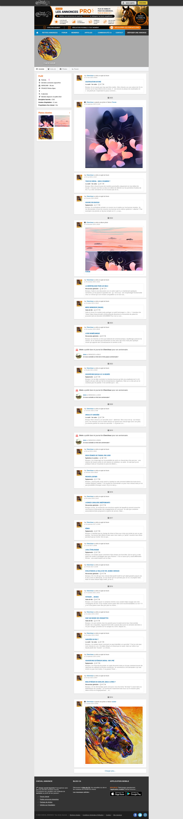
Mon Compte (130, 3)
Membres (75, 33)
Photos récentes (54, 112)
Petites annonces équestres (49, 799)
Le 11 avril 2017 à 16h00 (90, 545)
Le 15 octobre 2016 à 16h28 (91, 635)
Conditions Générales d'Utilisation (93, 815)
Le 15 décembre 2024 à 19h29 (92, 224)
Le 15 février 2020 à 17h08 (91, 410)
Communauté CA (105, 33)
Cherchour (90, 75)
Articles (88, 33)
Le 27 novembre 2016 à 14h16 (92, 592)
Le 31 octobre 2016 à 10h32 (91, 614)
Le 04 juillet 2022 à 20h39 (90, 370)
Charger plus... (110, 771)
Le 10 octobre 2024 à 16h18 (91, 303)
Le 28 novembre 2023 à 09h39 (92, 329)
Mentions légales (75, 815)
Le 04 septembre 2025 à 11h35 (92, 104)
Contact (119, 33)
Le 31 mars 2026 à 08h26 (90, 77)
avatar (114, 702)
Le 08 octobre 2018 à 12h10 (91, 498)
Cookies (108, 815)
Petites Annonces (50, 33)
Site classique (117, 815)
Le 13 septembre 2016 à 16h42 (92, 656)
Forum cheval (44, 796)
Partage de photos (46, 802)
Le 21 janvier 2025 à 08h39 (91, 198)
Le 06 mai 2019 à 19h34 (90, 451)
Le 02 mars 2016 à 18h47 (90, 677)
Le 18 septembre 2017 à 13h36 (92, 524)
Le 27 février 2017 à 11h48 (91, 566)
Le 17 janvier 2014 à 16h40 (91, 703)
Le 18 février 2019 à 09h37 (91, 472)
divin (84, 354)
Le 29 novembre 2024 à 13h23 (92, 281)
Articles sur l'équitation (47, 805)
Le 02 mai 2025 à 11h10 (90, 177)
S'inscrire (142, 3)
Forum (64, 33)
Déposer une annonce (136, 33)
